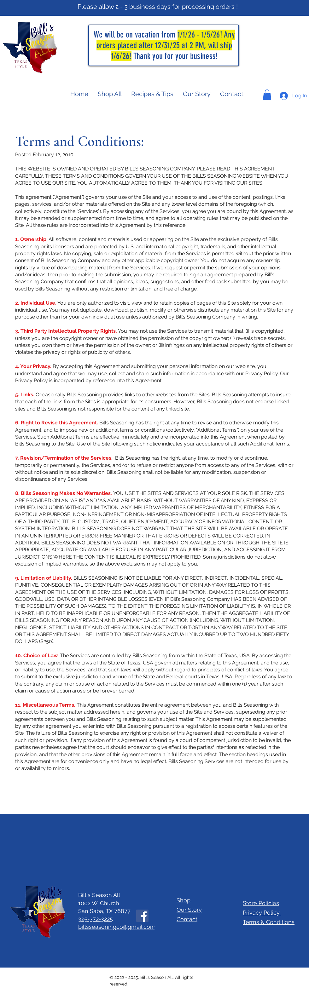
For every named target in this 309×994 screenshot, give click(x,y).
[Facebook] (142, 916)
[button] (267, 94)
